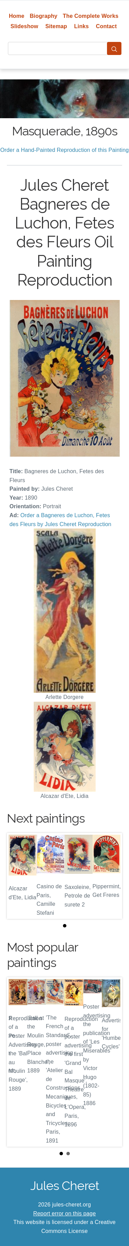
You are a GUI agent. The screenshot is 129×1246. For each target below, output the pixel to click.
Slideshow (25, 26)
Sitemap (56, 26)
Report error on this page (64, 1213)
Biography (43, 16)
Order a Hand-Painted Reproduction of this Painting (64, 150)
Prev (17, 1062)
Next (111, 1062)
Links (81, 26)
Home (16, 16)
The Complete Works (91, 16)
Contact (106, 26)
